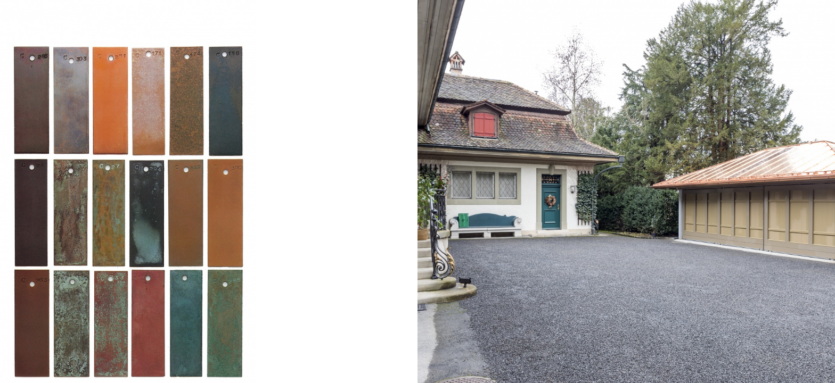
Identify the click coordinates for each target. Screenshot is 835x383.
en (812, 22)
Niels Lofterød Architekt (67, 22)
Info (788, 22)
